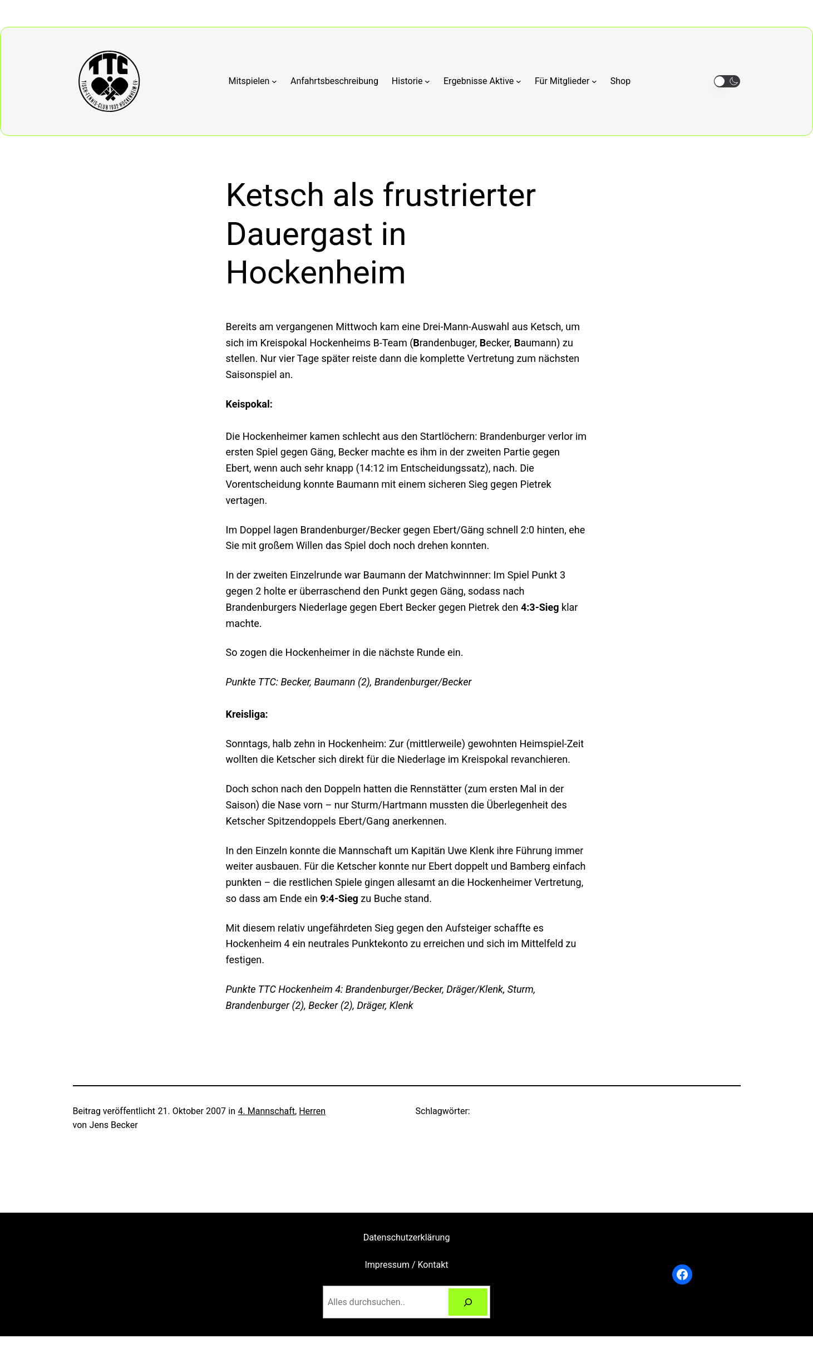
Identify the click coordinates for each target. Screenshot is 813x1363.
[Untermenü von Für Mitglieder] (566, 81)
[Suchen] (468, 1302)
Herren (312, 1111)
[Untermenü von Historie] (411, 81)
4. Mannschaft (266, 1111)
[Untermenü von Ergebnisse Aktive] (482, 81)
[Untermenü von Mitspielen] (253, 81)
